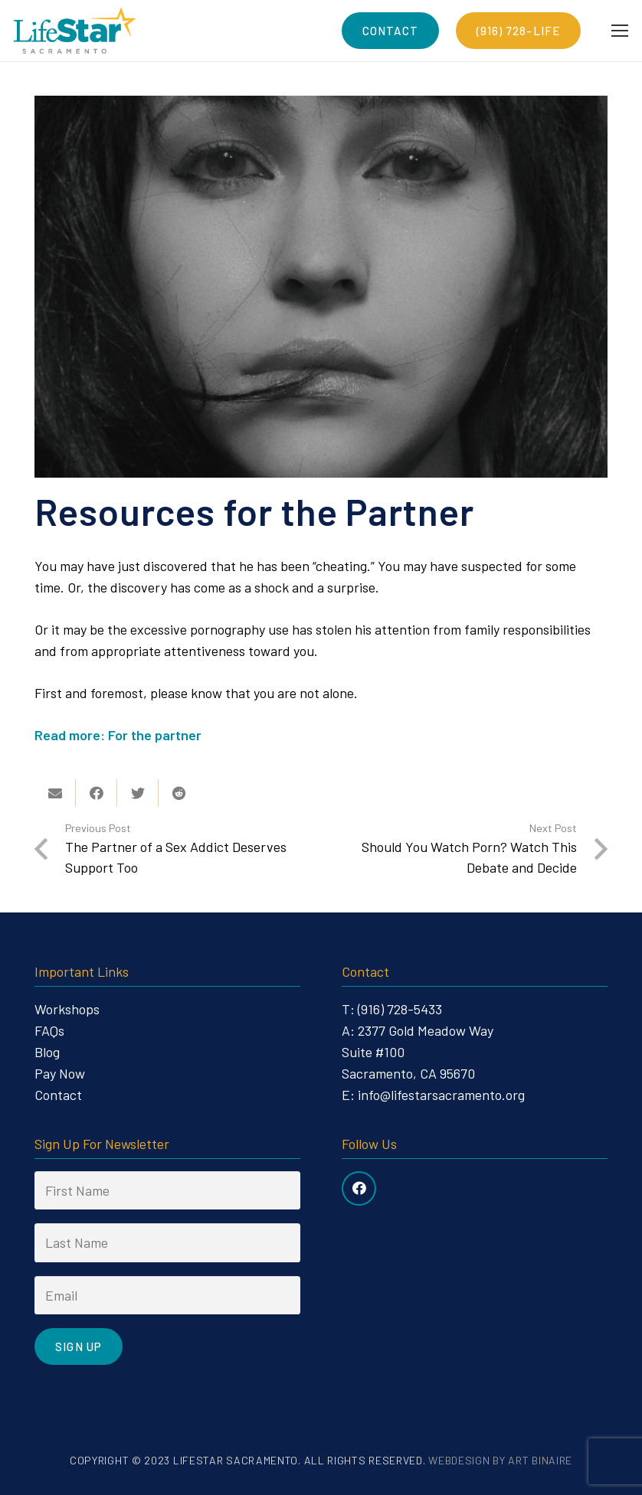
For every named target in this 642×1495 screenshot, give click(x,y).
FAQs (49, 1030)
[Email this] (55, 793)
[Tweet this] (138, 793)
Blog (47, 1051)
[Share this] (96, 793)
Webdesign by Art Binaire (500, 1460)
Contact (58, 1094)
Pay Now (59, 1073)
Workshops (67, 1008)
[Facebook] (359, 1188)
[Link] (75, 31)
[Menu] (620, 30)
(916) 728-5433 (400, 1008)
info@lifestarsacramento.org (441, 1094)
